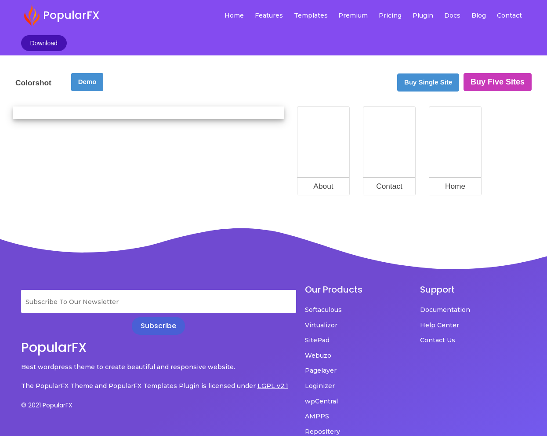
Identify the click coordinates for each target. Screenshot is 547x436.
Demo (87, 56)
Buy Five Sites (498, 56)
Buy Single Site (428, 57)
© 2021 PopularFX (46, 392)
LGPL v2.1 (36, 373)
